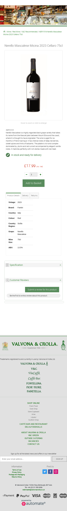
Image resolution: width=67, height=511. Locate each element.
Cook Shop (33, 409)
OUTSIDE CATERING (33, 438)
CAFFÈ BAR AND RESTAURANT (34, 424)
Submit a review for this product (42, 289)
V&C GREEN (33, 435)
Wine (9, 31)
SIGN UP (59, 459)
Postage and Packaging (17, 474)
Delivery (25, 195)
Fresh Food (33, 406)
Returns (34, 195)
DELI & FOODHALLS (33, 427)
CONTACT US (33, 444)
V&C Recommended (29, 31)
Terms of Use (16, 470)
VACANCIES (33, 441)
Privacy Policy (16, 472)
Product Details (13, 195)
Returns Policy (17, 477)
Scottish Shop (33, 420)
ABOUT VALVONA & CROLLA (33, 432)
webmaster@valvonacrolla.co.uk (33, 490)
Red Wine (16, 31)
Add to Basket (33, 183)
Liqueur (33, 417)
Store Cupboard (33, 411)
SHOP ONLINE (33, 403)
